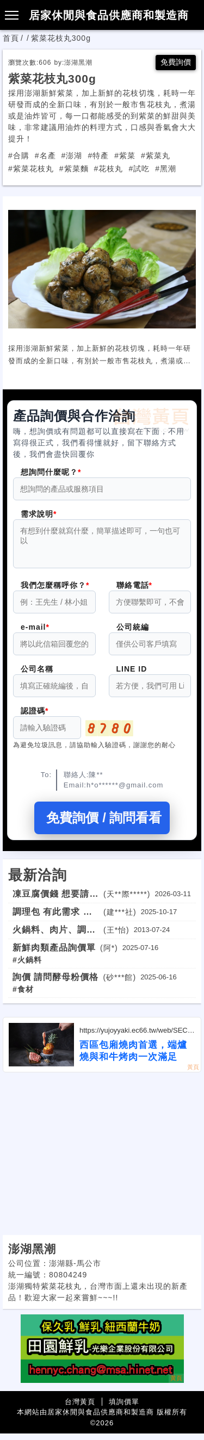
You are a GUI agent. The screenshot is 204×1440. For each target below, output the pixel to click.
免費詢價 (175, 62)
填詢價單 (124, 1408)
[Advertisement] (102, 1160)
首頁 (11, 38)
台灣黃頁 (80, 1408)
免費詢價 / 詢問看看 (102, 824)
